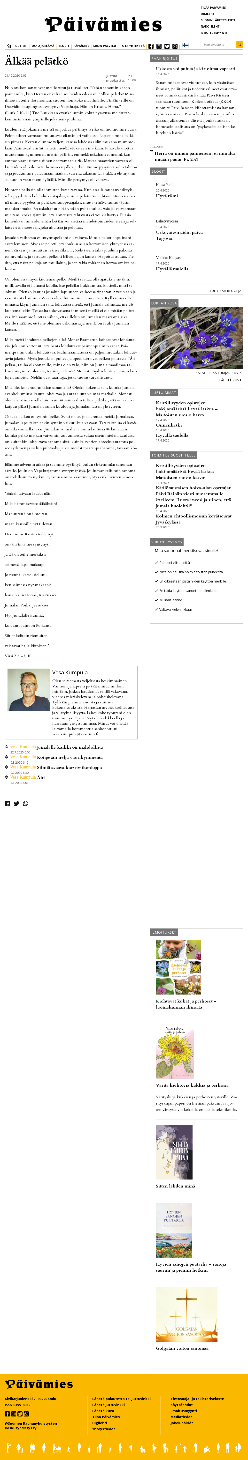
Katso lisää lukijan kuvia (219, 373)
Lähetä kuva (230, 380)
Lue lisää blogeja (225, 290)
